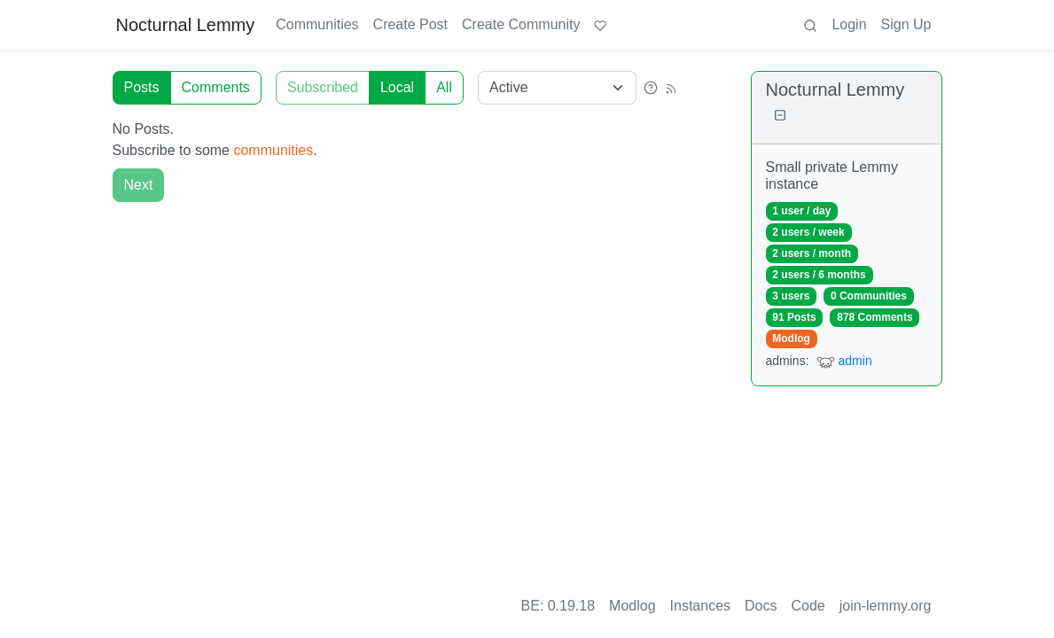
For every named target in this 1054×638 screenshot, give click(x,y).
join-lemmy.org (885, 605)
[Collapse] (780, 115)
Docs (761, 605)
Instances (700, 605)
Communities (317, 24)
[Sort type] (557, 88)
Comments (216, 87)
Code (808, 605)
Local (397, 87)
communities (273, 150)
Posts (142, 87)
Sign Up (906, 24)
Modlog (791, 338)
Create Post (410, 24)
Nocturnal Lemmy (185, 25)
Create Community (521, 24)
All (444, 87)
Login (848, 24)
